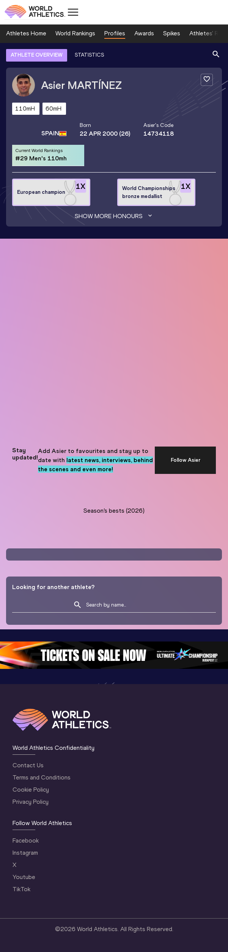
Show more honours (114, 216)
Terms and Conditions (42, 777)
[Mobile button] (72, 12)
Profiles (114, 33)
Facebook (26, 840)
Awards (144, 33)
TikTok (21, 889)
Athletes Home (26, 33)
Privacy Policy (31, 801)
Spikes (171, 33)
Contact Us (28, 765)
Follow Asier (185, 460)
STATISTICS (89, 55)
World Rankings (75, 33)
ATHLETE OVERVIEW (37, 55)
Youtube (24, 877)
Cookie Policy (31, 789)
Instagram (25, 852)
